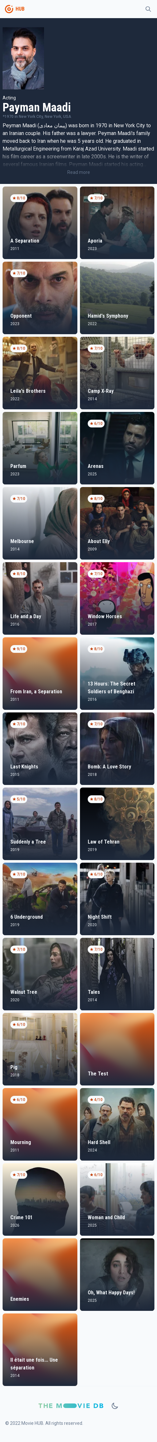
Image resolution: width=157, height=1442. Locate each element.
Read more (78, 172)
